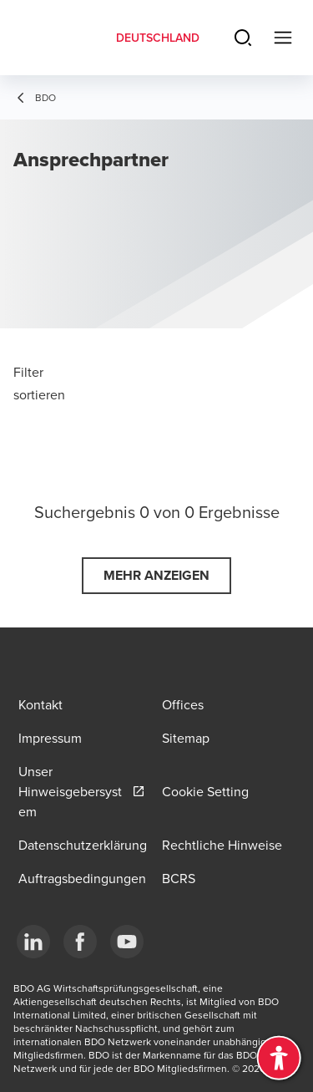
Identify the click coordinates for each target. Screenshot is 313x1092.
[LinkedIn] (33, 942)
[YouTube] (127, 942)
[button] (156, 575)
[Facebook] (80, 942)
